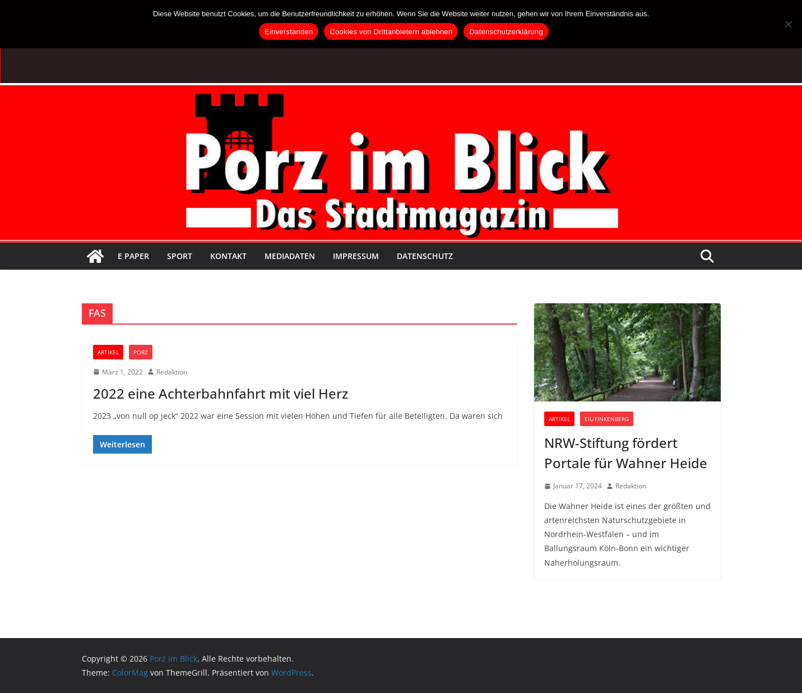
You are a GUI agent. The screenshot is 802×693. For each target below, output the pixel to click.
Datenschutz (425, 256)
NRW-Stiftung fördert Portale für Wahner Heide (625, 452)
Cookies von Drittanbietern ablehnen (391, 31)
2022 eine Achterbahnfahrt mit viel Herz (220, 393)
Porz (140, 352)
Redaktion (171, 372)
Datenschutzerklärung (506, 31)
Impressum (356, 256)
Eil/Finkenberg (607, 419)
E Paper (133, 256)
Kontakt (228, 256)
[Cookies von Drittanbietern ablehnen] (788, 24)
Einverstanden (289, 31)
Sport (179, 256)
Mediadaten (290, 256)
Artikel (108, 352)
